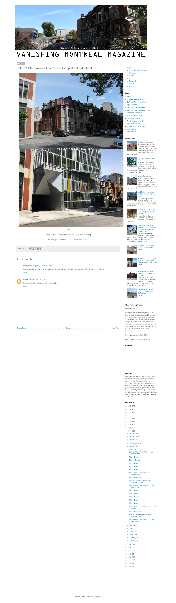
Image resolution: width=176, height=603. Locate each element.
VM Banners (131, 132)
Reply (25, 272)
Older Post (115, 328)
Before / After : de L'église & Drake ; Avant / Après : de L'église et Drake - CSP (147, 260)
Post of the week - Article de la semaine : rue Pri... (139, 481)
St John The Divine (134, 118)
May (131, 528)
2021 (130, 419)
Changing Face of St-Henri (136, 107)
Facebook (132, 81)
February (133, 538)
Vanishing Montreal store (138, 70)
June (131, 525)
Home (68, 328)
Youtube (132, 76)
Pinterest (132, 73)
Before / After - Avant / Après (137, 102)
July (131, 449)
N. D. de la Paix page (134, 116)
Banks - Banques (135, 460)
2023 (130, 412)
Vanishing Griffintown (134, 113)
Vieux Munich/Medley (145, 176)
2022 (130, 415)
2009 (130, 566)
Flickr (68, 230)
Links (129, 68)
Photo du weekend (135, 478)
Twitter (131, 84)
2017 (130, 431)
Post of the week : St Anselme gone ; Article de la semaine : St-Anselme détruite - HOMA (147, 229)
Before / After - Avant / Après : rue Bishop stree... (141, 453)
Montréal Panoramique (135, 99)
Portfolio (132, 86)
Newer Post (21, 328)
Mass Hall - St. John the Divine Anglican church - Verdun (146, 212)
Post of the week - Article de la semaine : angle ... (139, 515)
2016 (130, 545)
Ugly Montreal (132, 105)
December (133, 434)
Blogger (97, 597)
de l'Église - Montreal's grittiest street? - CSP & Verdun (146, 194)
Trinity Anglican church (135, 121)
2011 (130, 560)
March (132, 534)
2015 (130, 548)
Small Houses (132, 129)
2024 (130, 409)
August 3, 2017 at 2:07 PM (38, 280)
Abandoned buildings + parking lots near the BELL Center (147, 273)
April (131, 531)
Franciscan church (133, 124)
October (133, 440)
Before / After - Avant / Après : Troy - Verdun (146, 246)
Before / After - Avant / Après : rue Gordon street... (141, 473)
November (133, 437)
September (134, 443)
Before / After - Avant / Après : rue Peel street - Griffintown (146, 291)
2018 (130, 428)
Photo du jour (134, 457)
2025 (130, 406)
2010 (130, 563)
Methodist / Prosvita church (137, 126)
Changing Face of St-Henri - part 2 (139, 110)
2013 (130, 554)
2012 (130, 557)
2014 (130, 551)
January (133, 541)
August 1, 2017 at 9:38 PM (42, 266)
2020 (130, 422)
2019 (130, 425)
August (132, 446)
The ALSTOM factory (145, 142)
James (25, 280)
